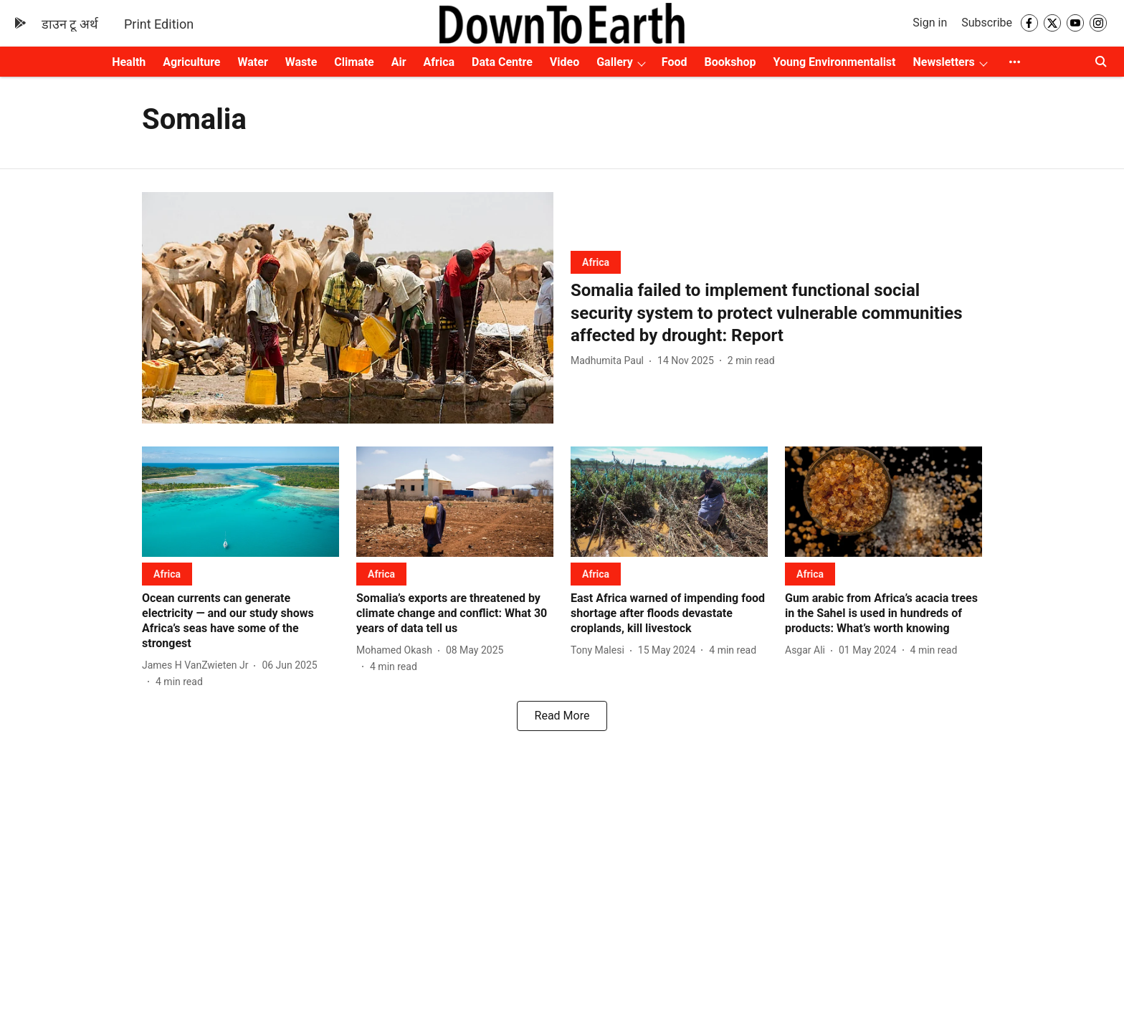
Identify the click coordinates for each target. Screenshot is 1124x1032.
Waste (301, 62)
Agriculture (191, 62)
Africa (439, 62)
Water (253, 62)
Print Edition (159, 24)
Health (129, 62)
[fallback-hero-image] (347, 308)
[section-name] (596, 262)
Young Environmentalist (834, 62)
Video (564, 62)
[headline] (776, 313)
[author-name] (610, 360)
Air (398, 62)
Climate (353, 62)
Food (674, 62)
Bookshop (730, 62)
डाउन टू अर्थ (70, 24)
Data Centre (502, 62)
